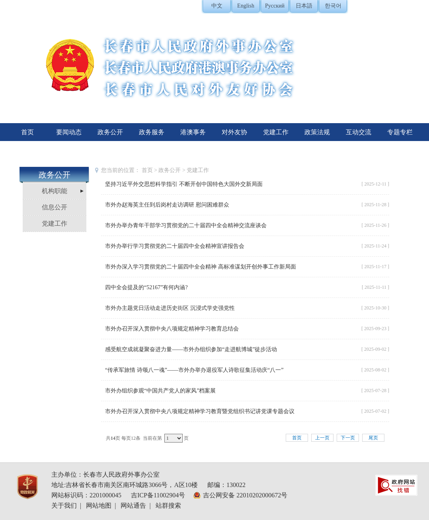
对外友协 (234, 132)
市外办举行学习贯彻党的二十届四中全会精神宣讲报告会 (174, 246)
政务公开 (110, 132)
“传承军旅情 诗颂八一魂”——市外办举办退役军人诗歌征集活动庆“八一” (194, 370)
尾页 (373, 438)
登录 (377, 6)
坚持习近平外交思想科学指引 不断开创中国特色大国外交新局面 (184, 184)
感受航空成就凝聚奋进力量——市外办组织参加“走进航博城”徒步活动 (191, 349)
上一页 (322, 438)
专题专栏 (400, 132)
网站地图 (98, 505)
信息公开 (54, 207)
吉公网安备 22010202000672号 (245, 495)
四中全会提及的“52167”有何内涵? (146, 287)
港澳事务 (193, 132)
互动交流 (358, 132)
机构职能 (54, 191)
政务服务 (151, 132)
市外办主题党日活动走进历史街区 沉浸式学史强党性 (170, 308)
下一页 (348, 438)
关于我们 (64, 505)
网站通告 (133, 505)
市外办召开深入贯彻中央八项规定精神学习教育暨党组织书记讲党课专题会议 (199, 411)
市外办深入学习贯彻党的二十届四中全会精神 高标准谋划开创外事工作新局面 (200, 267)
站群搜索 (168, 505)
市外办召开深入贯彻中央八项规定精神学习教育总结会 (172, 329)
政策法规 (317, 132)
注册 (395, 6)
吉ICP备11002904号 (158, 495)
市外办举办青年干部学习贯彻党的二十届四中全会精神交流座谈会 (186, 225)
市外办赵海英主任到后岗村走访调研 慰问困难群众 (167, 205)
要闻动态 (69, 132)
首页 (27, 132)
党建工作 (276, 132)
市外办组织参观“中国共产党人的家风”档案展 (160, 391)
